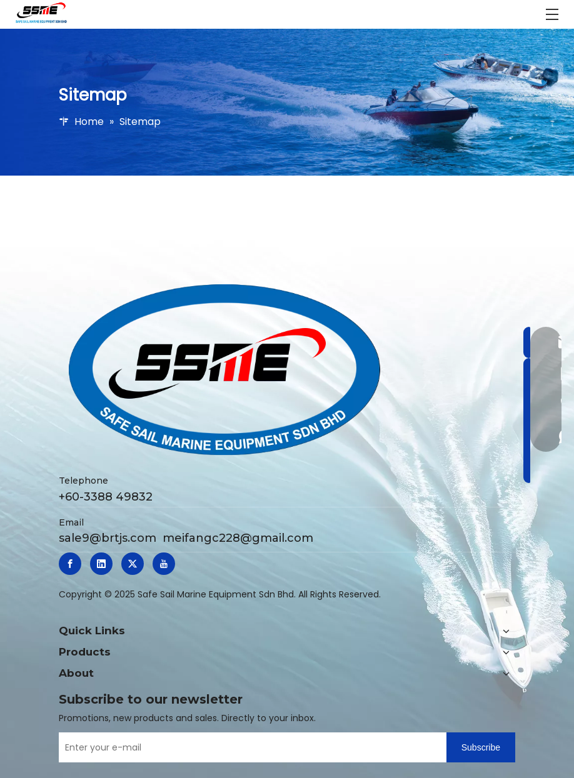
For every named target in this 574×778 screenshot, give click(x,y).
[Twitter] (132, 563)
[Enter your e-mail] (249, 747)
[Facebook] (70, 563)
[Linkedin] (101, 563)
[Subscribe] (480, 747)
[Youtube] (164, 563)
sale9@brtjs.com (107, 538)
